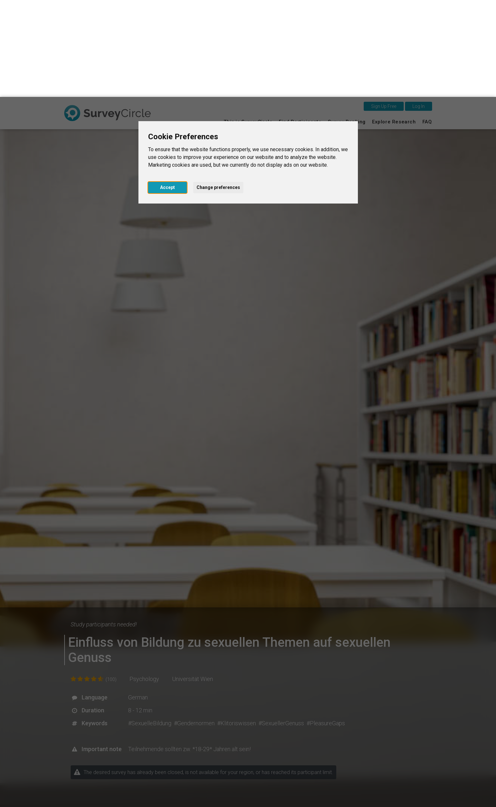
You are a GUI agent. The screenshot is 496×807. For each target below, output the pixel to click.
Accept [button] (167, 90)
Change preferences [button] (218, 90)
